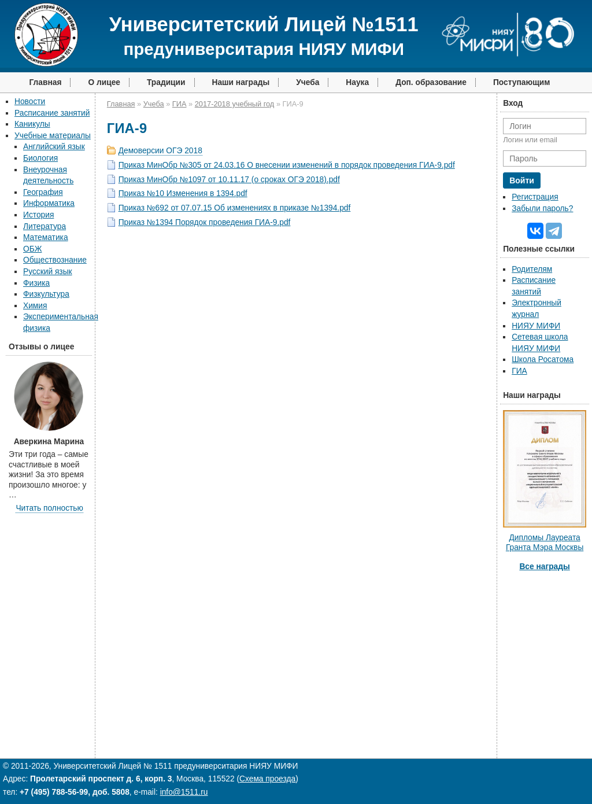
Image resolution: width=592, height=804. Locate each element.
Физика (36, 283)
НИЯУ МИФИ (536, 326)
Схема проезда (267, 779)
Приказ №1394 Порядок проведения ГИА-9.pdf (205, 222)
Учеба (307, 82)
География (43, 192)
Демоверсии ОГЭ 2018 (160, 150)
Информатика (49, 203)
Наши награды (241, 82)
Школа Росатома (543, 359)
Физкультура (46, 294)
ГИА (179, 103)
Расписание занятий (52, 113)
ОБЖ (32, 249)
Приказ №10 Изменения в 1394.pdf (183, 193)
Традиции (166, 82)
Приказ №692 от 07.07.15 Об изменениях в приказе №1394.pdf (235, 208)
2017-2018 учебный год (235, 103)
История (38, 215)
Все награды (544, 566)
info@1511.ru (184, 792)
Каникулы (32, 124)
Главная (45, 82)
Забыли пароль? (542, 208)
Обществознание (55, 260)
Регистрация (535, 197)
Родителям (532, 269)
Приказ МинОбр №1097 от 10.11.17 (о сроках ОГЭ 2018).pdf (229, 179)
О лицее (104, 82)
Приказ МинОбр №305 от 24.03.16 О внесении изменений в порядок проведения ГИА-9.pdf (287, 165)
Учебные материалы (52, 135)
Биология (40, 158)
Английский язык (54, 146)
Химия (35, 305)
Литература (44, 226)
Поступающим (521, 82)
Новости (29, 101)
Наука (357, 82)
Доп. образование (431, 82)
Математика (45, 237)
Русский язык (47, 271)
